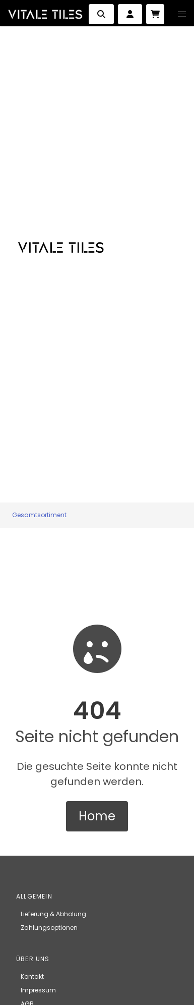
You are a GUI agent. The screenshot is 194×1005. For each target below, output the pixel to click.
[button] (182, 14)
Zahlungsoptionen (49, 927)
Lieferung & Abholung (53, 914)
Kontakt (32, 976)
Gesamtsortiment (39, 515)
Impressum (38, 990)
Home (97, 816)
